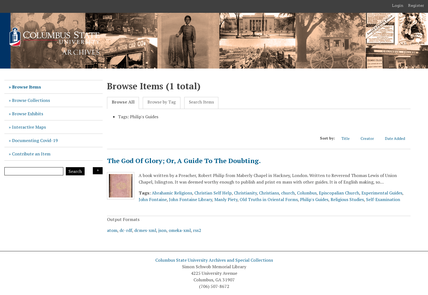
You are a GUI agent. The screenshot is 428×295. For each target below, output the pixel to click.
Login (397, 5)
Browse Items (26, 87)
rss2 (197, 230)
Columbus (307, 193)
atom (112, 230)
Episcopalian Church (339, 193)
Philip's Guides (314, 199)
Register (416, 5)
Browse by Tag (161, 102)
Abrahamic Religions (172, 193)
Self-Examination (383, 199)
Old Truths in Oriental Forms (269, 199)
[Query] (33, 171)
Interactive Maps (29, 127)
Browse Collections (31, 100)
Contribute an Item (31, 154)
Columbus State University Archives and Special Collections (214, 260)
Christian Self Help (213, 193)
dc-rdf (126, 230)
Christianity (245, 193)
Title (348, 138)
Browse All (123, 102)
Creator (370, 138)
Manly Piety (225, 199)
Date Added (398, 138)
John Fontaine (153, 199)
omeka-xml (180, 230)
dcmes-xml (145, 230)
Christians (269, 193)
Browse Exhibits (27, 114)
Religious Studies (347, 199)
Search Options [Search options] (98, 170)
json (162, 230)
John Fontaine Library (190, 199)
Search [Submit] (75, 171)
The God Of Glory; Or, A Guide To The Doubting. (184, 160)
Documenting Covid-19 (35, 140)
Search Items (201, 102)
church (288, 193)
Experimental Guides (381, 193)
